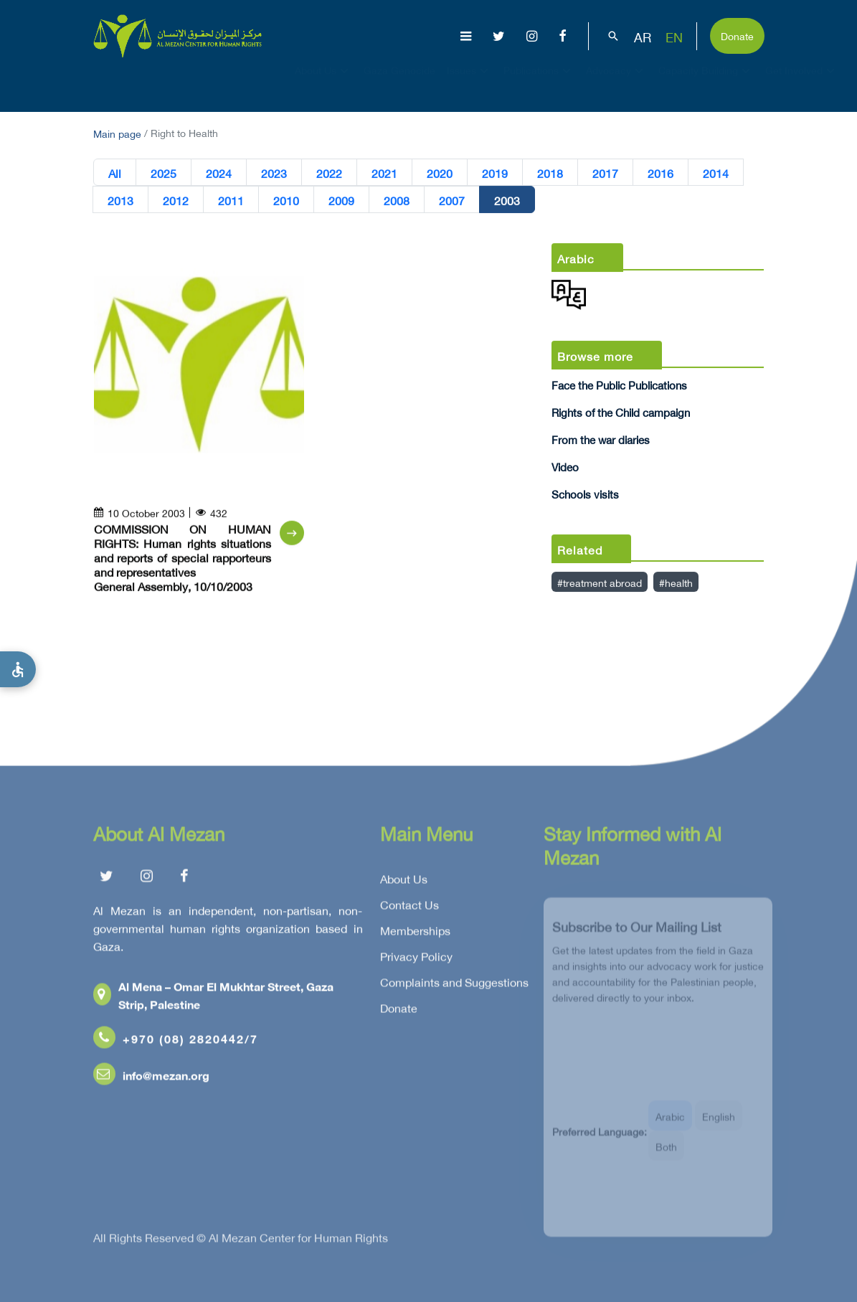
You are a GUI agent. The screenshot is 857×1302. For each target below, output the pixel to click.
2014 (716, 173)
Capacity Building (706, 83)
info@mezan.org (151, 1078)
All (114, 173)
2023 (274, 173)
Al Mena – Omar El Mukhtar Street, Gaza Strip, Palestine (213, 998)
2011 (231, 200)
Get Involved (801, 83)
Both (666, 1155)
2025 (163, 173)
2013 (120, 200)
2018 (550, 173)
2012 (176, 200)
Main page (117, 132)
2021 (384, 173)
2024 (219, 173)
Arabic (670, 1124)
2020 (440, 173)
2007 (452, 200)
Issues (469, 83)
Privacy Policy (416, 960)
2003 (507, 200)
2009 (341, 200)
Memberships (415, 934)
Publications (538, 83)
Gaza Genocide (399, 83)
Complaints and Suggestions (454, 986)
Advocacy (616, 83)
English (718, 1124)
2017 (605, 173)
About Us (323, 83)
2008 (396, 200)
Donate (737, 35)
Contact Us (409, 908)
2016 (660, 173)
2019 (495, 173)
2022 (329, 173)
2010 (286, 200)
